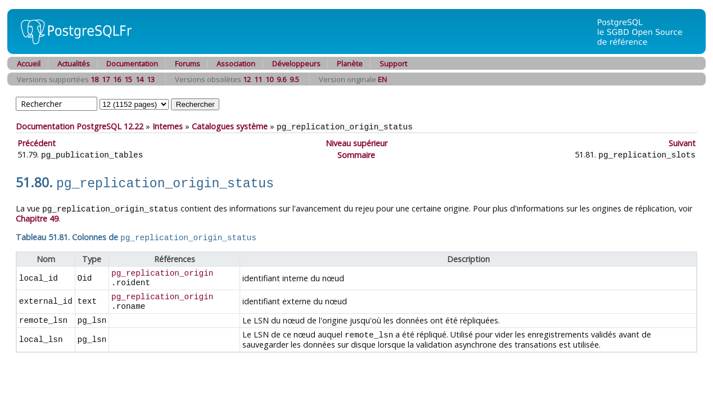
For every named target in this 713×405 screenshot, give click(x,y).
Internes (167, 126)
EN (382, 79)
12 (247, 79)
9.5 (294, 79)
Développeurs (296, 63)
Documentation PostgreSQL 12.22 (79, 126)
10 (269, 79)
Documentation (132, 63)
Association (235, 63)
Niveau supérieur (356, 142)
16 (117, 79)
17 (106, 79)
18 (94, 79)
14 (139, 79)
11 (258, 79)
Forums (187, 63)
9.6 (281, 79)
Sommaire (356, 153)
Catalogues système (230, 126)
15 (128, 79)
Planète (350, 63)
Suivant (682, 142)
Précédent (36, 142)
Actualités (73, 63)
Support (393, 63)
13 (151, 79)
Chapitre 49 (37, 215)
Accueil (28, 63)
